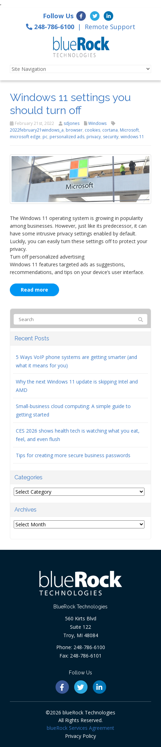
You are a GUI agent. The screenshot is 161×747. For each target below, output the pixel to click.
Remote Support (110, 26)
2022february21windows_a (37, 130)
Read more (34, 289)
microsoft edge (25, 137)
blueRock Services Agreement (80, 728)
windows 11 (132, 137)
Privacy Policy (80, 736)
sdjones (71, 123)
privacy (93, 137)
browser (74, 130)
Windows (97, 123)
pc (45, 137)
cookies (92, 130)
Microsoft (129, 130)
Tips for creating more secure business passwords (73, 455)
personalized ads (67, 137)
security (110, 137)
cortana (110, 130)
